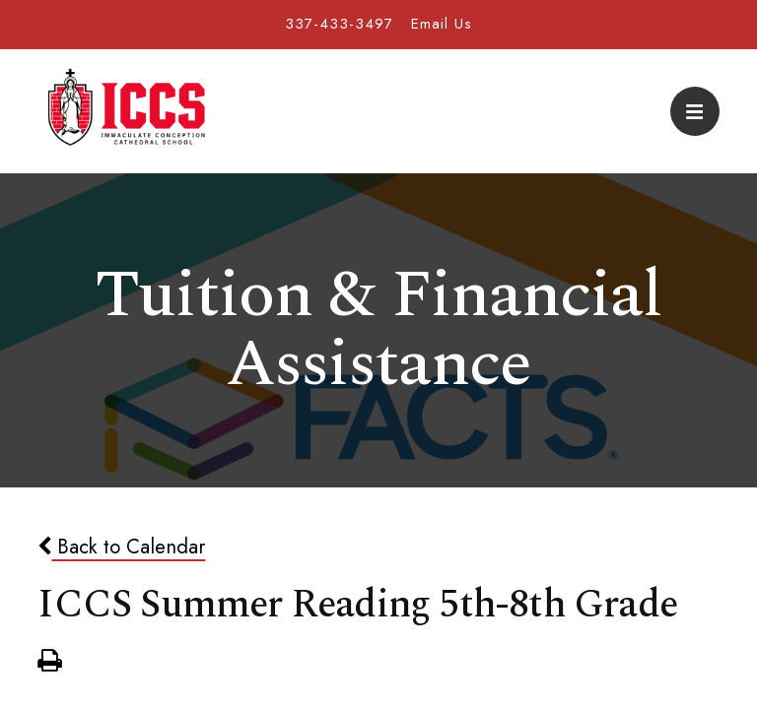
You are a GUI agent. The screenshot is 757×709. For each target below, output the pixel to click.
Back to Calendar (121, 546)
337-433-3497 (339, 23)
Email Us (441, 23)
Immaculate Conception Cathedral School (126, 111)
